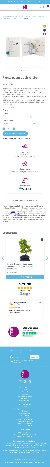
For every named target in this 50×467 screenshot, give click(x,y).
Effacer (35, 123)
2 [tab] (24, 70)
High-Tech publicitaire (25, 415)
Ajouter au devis (15, 133)
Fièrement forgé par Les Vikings (25, 459)
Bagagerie (25, 417)
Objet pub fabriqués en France (25, 409)
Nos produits (13, 16)
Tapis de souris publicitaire (25, 426)
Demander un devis (25, 396)
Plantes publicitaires (27, 16)
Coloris (5, 114)
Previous (3, 258)
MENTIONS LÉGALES (25, 436)
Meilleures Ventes (25, 400)
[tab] (25, 200)
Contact (25, 392)
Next (47, 258)
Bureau (25, 411)
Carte (13, 212)
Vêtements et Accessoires (25, 419)
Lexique (25, 394)
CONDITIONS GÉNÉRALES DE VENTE (25, 434)
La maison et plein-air (25, 422)
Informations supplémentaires (25, 201)
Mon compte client (25, 432)
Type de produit (8, 120)
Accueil (5, 16)
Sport (25, 407)
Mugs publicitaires (25, 424)
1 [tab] (21, 70)
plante (17, 214)
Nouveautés (25, 398)
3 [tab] (27, 70)
